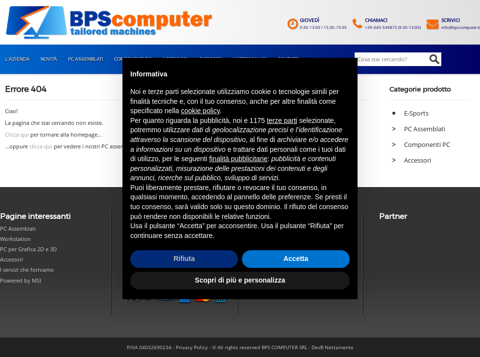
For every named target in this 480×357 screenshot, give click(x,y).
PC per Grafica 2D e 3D (28, 249)
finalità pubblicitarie (238, 159)
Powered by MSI (20, 280)
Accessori (417, 160)
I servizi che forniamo (27, 269)
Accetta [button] (296, 258)
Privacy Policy (192, 347)
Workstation (15, 238)
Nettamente (339, 347)
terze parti (282, 120)
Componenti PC (427, 144)
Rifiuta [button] (184, 258)
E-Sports (416, 113)
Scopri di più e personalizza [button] (240, 280)
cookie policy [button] (200, 111)
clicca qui (40, 146)
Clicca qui (17, 134)
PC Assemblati (424, 128)
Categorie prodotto (420, 89)
